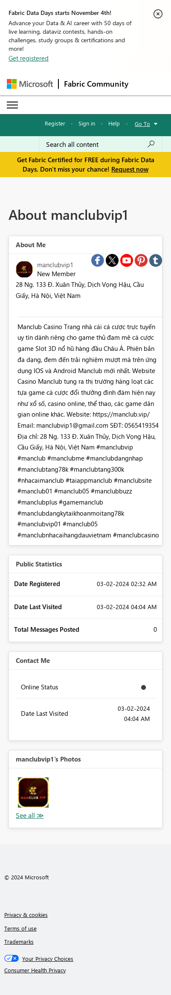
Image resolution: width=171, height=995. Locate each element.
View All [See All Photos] (30, 815)
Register (55, 123)
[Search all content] (100, 144)
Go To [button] (142, 123)
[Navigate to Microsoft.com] (30, 84)
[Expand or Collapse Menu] (12, 105)
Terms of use (20, 928)
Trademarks (19, 941)
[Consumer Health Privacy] (85, 970)
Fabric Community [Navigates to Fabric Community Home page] (96, 84)
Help (114, 123)
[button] (33, 792)
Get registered (29, 58)
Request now (129, 169)
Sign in (86, 123)
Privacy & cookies (26, 914)
